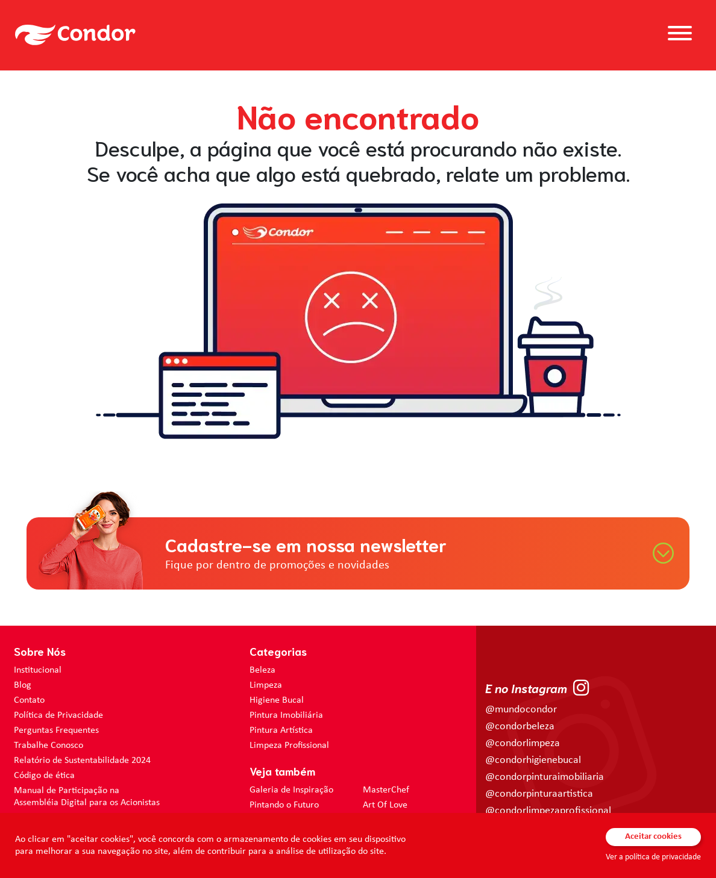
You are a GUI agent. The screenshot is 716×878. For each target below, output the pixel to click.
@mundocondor (521, 709)
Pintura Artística (281, 730)
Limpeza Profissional (289, 745)
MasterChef (386, 790)
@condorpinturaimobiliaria (544, 777)
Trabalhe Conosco (48, 745)
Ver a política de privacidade (653, 857)
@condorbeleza (519, 726)
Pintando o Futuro (284, 805)
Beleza (262, 670)
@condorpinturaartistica (539, 794)
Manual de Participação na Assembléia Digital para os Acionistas (87, 797)
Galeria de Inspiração (291, 790)
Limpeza (266, 685)
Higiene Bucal (277, 700)
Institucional (37, 670)
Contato (29, 700)
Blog (22, 685)
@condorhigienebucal (533, 760)
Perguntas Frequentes (56, 730)
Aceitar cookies (653, 836)
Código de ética (44, 775)
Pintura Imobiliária (286, 715)
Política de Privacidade (58, 715)
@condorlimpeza (522, 743)
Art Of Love (385, 805)
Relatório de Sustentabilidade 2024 (82, 760)
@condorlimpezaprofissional (548, 811)
